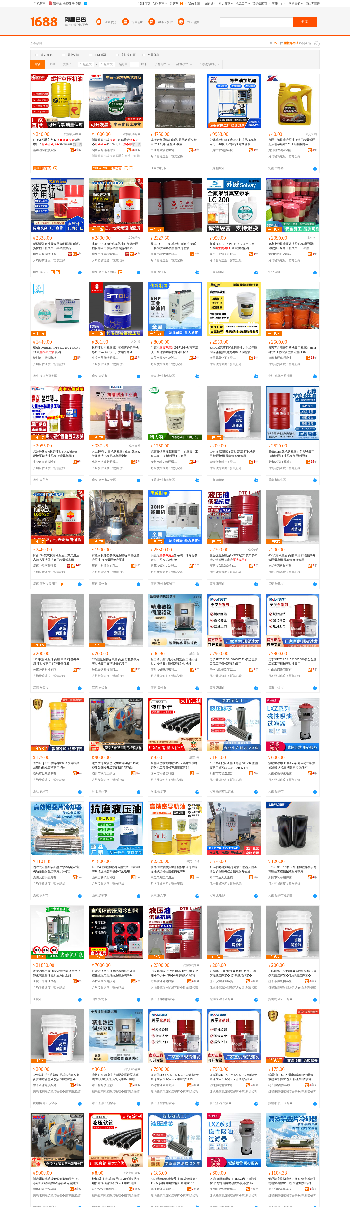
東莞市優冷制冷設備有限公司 (164, 358)
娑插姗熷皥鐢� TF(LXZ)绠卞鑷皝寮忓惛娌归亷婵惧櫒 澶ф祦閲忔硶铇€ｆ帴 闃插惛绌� (233, 1181)
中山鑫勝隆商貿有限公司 (281, 669)
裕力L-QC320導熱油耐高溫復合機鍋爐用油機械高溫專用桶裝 (56, 765)
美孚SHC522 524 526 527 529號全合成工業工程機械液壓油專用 (233, 661)
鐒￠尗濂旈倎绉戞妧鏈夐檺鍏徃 (223, 981)
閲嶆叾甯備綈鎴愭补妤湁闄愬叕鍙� (105, 150)
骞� (78, 150)
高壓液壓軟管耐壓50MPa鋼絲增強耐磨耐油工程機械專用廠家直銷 (174, 765)
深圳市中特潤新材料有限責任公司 (46, 358)
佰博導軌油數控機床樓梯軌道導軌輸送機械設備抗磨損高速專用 (174, 869)
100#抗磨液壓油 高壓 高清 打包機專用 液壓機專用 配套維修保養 (56, 661)
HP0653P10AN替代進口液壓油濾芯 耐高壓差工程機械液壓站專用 (292, 869)
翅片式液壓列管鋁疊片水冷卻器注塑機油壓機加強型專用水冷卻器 (56, 869)
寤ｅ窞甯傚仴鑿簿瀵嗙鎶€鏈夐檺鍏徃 (105, 1085)
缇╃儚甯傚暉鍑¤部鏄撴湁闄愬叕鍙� (281, 1085)
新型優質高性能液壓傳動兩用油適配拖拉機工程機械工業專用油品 (56, 246)
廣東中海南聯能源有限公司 (105, 254)
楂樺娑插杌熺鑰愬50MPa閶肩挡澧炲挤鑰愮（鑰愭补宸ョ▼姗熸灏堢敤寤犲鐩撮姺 (116, 1181)
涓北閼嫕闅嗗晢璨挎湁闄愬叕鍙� (223, 1085)
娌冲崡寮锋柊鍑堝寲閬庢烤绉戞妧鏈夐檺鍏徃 (223, 1189)
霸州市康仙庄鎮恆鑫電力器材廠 (105, 773)
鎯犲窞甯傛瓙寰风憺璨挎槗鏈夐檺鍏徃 (164, 1085)
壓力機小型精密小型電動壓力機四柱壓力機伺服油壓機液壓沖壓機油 (174, 661)
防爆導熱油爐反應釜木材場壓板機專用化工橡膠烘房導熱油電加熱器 (233, 142)
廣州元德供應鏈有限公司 (46, 877)
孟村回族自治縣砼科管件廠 (281, 254)
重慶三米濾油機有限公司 (46, 981)
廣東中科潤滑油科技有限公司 (164, 254)
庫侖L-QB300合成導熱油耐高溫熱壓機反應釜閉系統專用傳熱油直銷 (115, 246)
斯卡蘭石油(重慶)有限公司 (281, 461)
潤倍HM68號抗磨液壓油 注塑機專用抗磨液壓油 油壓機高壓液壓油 (291, 454)
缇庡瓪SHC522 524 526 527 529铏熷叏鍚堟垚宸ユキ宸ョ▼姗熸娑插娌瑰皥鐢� (175, 1077)
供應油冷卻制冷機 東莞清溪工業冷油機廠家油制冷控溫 (174, 350)
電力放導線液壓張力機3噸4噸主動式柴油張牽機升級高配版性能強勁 (115, 765)
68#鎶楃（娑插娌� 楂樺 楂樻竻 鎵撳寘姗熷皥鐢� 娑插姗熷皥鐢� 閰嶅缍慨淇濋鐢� (233, 973)
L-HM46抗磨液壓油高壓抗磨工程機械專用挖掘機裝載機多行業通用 (116, 869)
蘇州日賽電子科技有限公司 (223, 254)
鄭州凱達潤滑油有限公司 (281, 150)
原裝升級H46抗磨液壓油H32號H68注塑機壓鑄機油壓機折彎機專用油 (56, 454)
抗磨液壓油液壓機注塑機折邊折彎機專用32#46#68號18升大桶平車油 (115, 350)
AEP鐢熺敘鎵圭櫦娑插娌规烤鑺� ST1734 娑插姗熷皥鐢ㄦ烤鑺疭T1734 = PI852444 (175, 1181)
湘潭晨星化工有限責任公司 (223, 358)
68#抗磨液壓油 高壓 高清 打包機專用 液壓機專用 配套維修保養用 (292, 558)
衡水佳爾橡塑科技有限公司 (164, 773)
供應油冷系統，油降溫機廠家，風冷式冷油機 (174, 558)
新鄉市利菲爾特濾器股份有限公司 (281, 877)
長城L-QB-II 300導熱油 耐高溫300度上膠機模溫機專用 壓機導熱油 (174, 246)
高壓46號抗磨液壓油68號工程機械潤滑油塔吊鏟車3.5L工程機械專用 (291, 142)
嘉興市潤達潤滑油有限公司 (281, 358)
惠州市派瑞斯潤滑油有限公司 (105, 461)
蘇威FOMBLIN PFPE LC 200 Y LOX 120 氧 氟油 (56, 350)
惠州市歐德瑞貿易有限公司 (223, 669)
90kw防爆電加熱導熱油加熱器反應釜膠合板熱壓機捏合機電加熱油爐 (233, 869)
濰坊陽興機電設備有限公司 (105, 981)
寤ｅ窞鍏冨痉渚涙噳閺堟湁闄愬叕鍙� (281, 1189)
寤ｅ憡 (77, 144)
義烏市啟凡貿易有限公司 (46, 773)
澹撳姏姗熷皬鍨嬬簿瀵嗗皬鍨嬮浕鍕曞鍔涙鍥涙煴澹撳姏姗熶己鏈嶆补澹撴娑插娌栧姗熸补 (115, 1077)
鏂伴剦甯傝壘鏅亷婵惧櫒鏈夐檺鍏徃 (164, 1189)
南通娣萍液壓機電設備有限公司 (164, 150)
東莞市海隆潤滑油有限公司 (164, 877)
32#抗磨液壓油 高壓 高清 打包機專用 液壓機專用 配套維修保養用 (115, 661)
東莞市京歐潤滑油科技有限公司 (46, 461)
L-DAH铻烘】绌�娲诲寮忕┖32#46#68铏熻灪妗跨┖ (57, 142)
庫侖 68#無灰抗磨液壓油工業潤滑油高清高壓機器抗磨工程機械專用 (56, 558)
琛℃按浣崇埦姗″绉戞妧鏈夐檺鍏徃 (105, 1189)
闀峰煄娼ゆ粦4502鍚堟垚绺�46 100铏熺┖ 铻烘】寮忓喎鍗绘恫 (115, 142)
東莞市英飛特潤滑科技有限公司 (105, 358)
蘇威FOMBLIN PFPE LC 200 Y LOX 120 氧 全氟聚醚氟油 (233, 246)
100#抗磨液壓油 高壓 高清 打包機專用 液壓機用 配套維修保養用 (232, 454)
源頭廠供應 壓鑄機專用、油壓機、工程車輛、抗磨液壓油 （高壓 (174, 454)
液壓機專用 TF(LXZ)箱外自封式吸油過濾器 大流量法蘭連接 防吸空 (291, 765)
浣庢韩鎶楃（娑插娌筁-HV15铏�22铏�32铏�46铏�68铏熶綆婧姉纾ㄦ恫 (174, 973)
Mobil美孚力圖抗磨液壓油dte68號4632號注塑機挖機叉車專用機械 (116, 454)
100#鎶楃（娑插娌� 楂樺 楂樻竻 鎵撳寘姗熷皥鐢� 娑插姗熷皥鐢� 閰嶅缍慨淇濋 (292, 973)
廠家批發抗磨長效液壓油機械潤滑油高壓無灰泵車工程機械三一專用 (291, 246)
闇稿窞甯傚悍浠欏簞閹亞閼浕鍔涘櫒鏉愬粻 (46, 1189)
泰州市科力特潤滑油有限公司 (164, 461)
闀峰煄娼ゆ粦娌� (103, 156)
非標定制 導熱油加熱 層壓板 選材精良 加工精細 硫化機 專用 (174, 142)
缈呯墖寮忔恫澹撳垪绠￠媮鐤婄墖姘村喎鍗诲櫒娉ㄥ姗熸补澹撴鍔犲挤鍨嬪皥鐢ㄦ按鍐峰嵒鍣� (291, 1181)
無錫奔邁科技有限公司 (223, 461)
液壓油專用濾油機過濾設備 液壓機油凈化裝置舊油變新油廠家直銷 (56, 973)
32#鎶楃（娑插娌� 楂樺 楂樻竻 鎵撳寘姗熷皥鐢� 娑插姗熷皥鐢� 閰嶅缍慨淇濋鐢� (56, 1077)
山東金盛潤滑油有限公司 (46, 254)
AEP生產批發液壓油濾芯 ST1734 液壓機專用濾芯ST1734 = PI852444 (234, 765)
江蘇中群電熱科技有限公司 (223, 150)
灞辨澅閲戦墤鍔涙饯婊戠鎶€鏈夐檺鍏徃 (46, 150)
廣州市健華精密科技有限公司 (164, 669)
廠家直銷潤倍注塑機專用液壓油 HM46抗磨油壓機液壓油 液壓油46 (292, 350)
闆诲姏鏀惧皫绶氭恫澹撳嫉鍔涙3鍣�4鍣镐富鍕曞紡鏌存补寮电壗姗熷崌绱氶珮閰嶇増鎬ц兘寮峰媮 (57, 1181)
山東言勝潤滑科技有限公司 (105, 877)
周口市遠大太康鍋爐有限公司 (223, 877)
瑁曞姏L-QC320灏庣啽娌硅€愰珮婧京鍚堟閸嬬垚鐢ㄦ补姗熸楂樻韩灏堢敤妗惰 (291, 1077)
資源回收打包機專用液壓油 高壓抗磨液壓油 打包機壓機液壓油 (115, 558)
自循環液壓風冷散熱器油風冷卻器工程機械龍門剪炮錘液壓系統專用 (115, 973)
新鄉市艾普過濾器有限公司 (223, 773)
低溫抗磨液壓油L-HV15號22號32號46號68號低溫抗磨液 (233, 558)
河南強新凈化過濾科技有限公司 (281, 773)
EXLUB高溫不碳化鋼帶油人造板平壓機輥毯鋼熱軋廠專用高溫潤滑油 (233, 350)
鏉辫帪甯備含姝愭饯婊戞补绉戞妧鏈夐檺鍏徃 (164, 981)
